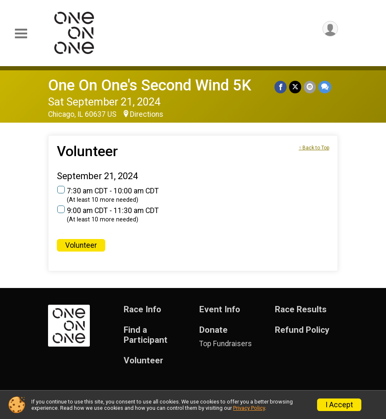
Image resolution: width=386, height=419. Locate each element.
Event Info (219, 309)
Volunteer (81, 245)
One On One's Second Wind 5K (149, 85)
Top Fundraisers (225, 343)
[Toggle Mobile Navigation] (21, 33)
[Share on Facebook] (280, 87)
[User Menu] (330, 28)
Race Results (301, 309)
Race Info (142, 309)
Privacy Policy (249, 408)
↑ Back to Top (314, 148)
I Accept (339, 405)
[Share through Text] (324, 87)
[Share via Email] (310, 87)
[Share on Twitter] (295, 87)
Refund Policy (302, 330)
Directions (146, 114)
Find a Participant (146, 335)
